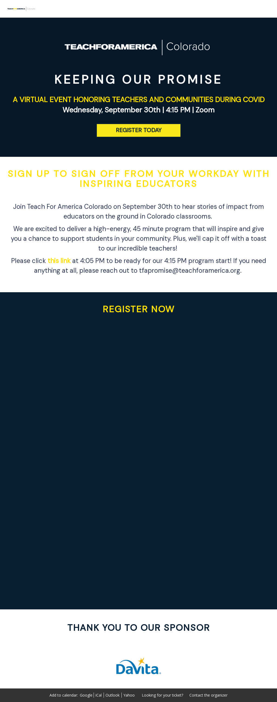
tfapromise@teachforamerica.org (189, 270)
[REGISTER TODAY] (138, 130)
